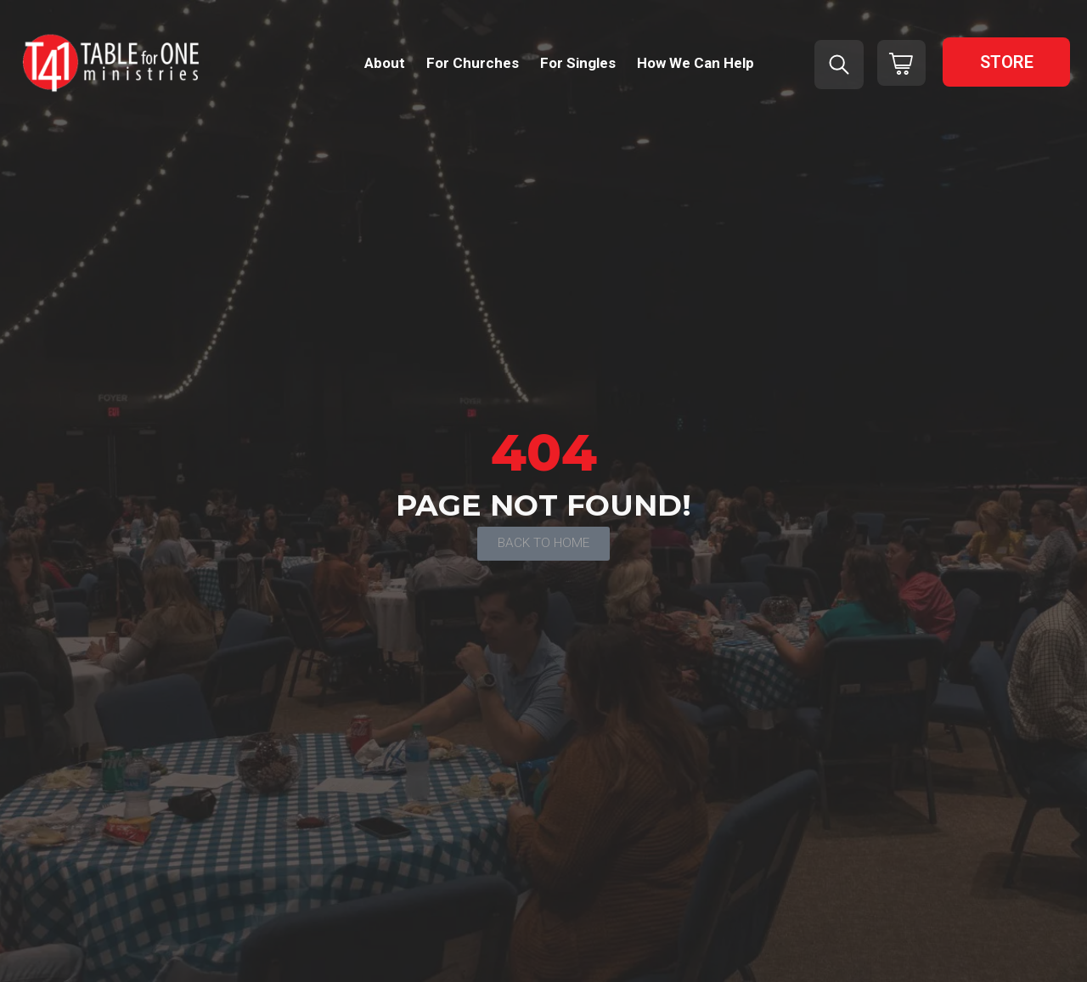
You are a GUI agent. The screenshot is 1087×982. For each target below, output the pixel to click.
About (384, 62)
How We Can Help (695, 62)
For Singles (578, 62)
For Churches (472, 62)
